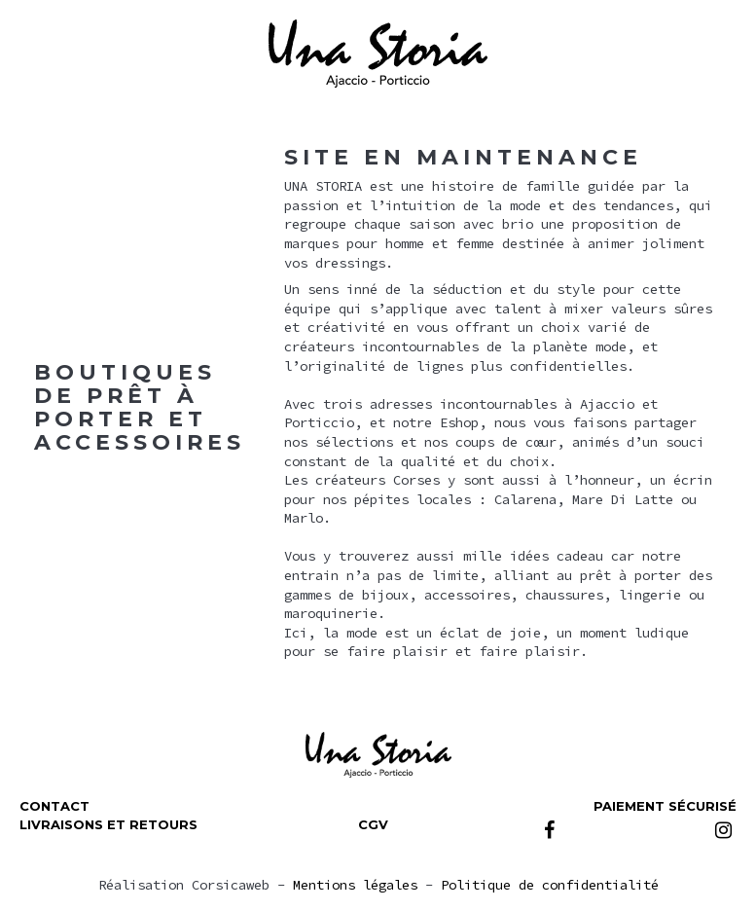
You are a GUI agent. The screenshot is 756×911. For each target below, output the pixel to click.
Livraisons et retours (108, 824)
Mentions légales (355, 884)
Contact (54, 806)
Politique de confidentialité (550, 884)
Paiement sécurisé (665, 806)
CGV (373, 824)
